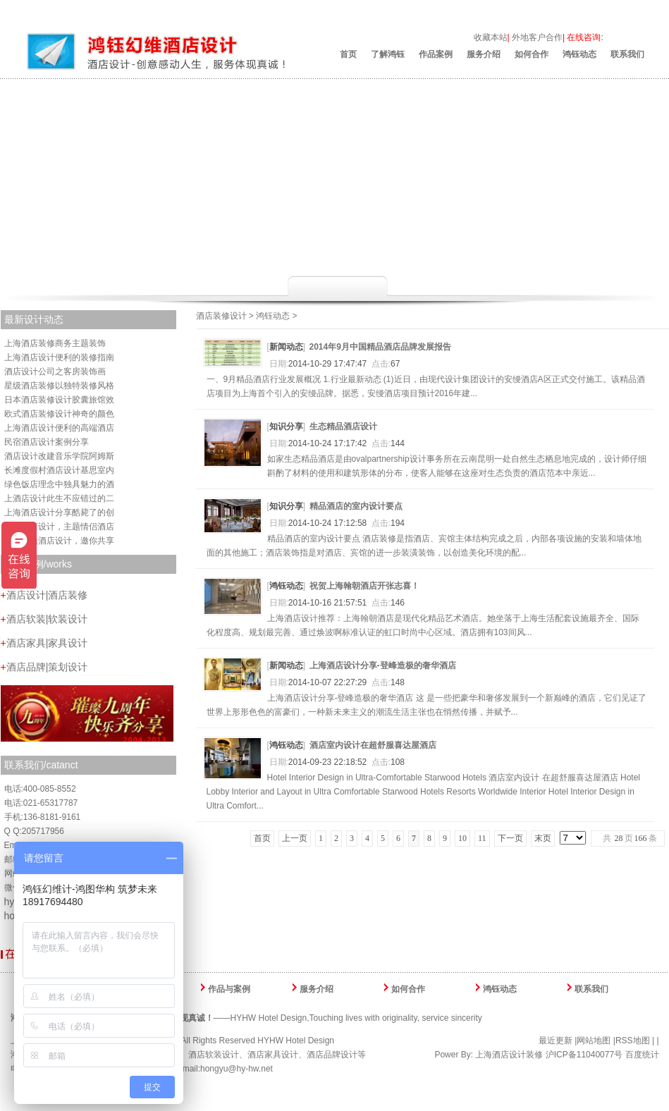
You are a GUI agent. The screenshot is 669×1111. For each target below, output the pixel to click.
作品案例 (436, 54)
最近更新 (555, 1040)
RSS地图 (632, 1040)
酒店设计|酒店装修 (44, 595)
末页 (542, 838)
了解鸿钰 (388, 54)
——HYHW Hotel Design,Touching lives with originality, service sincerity (246, 1018)
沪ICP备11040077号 (584, 1055)
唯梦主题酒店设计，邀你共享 (59, 541)
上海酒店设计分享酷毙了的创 (59, 512)
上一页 (294, 838)
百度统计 (642, 1055)
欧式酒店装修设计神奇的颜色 (59, 414)
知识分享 (286, 426)
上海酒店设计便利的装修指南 (59, 357)
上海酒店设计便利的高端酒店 (59, 428)
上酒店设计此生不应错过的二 (59, 498)
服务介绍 (484, 54)
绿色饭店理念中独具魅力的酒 (59, 484)
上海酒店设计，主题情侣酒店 (59, 527)
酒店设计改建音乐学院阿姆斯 (59, 456)
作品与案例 (229, 989)
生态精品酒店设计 (343, 426)
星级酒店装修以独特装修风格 (59, 386)
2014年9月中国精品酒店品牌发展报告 (380, 347)
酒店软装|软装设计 (44, 619)
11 (482, 838)
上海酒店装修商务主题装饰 (55, 343)
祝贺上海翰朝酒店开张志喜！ (364, 586)
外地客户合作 (537, 37)
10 (462, 838)
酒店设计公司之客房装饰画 (55, 371)
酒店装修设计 (221, 316)
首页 (348, 54)
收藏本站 (491, 37)
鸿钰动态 (579, 54)
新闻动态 (286, 347)
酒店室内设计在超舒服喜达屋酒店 (372, 745)
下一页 (510, 838)
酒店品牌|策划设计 (44, 667)
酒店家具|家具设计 (44, 643)
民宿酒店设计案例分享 (46, 442)
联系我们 (627, 54)
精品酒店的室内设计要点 (356, 506)
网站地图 (593, 1040)
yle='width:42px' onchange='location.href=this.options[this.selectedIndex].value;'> (573, 838)
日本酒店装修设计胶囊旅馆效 (59, 400)
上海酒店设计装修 (509, 1055)
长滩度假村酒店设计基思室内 (59, 470)
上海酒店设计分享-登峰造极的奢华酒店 (382, 665)
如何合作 (531, 54)
